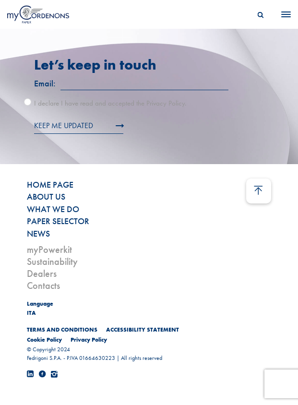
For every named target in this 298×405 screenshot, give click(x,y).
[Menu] (283, 14)
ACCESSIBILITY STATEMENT (142, 330)
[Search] (260, 14)
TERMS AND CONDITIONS (62, 330)
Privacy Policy (89, 340)
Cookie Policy (44, 340)
